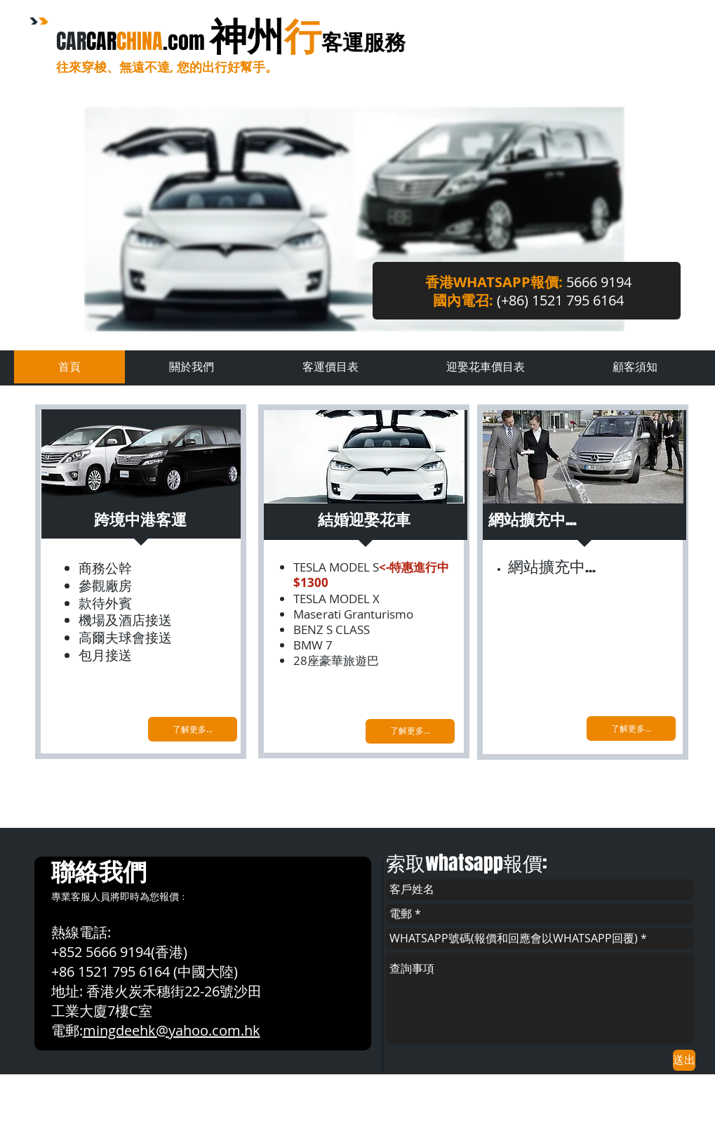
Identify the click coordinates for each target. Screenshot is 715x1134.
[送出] (684, 1060)
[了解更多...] (192, 729)
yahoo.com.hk (214, 1030)
